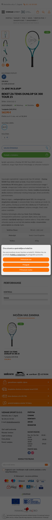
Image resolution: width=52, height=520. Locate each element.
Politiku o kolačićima (18, 254)
